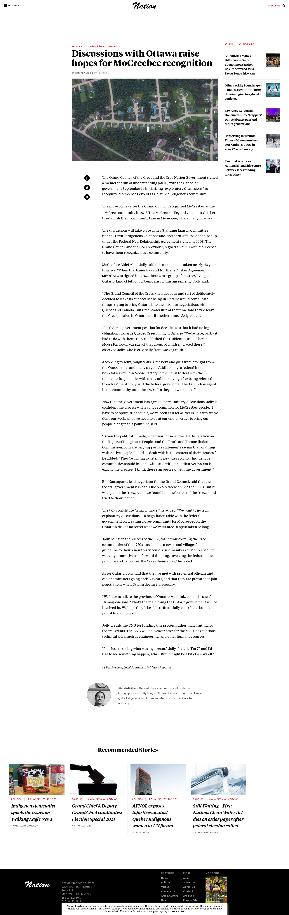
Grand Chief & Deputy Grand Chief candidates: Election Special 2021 (97, 812)
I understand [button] (177, 912)
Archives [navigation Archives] (188, 896)
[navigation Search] (283, 7)
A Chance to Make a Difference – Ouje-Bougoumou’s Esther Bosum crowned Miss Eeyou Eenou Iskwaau (240, 64)
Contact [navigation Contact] (188, 891)
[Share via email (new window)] (87, 197)
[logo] (145, 8)
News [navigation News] (164, 878)
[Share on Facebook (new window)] (87, 178)
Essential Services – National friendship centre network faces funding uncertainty (243, 167)
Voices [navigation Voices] (165, 887)
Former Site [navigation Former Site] (190, 900)
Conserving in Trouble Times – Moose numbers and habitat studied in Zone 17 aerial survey (241, 142)
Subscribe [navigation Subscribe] (189, 882)
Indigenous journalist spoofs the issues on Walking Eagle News (33, 812)
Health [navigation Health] (165, 900)
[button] (12, 5)
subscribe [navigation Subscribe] (274, 6)
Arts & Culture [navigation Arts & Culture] (169, 896)
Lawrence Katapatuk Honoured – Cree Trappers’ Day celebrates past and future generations (243, 117)
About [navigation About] (186, 878)
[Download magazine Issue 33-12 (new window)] (216, 892)
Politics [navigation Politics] (165, 882)
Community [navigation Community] (168, 891)
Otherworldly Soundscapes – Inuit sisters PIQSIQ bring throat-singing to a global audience (243, 92)
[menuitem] (274, 6)
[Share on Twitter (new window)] (87, 187)
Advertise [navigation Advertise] (189, 887)
